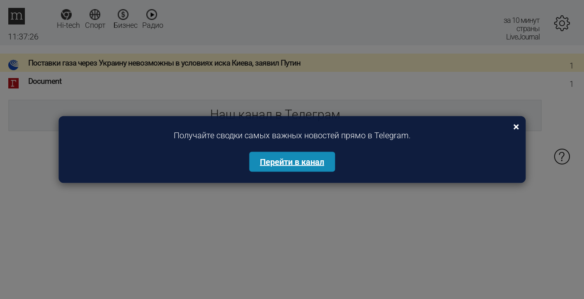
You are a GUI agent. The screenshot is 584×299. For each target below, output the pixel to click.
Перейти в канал (292, 162)
